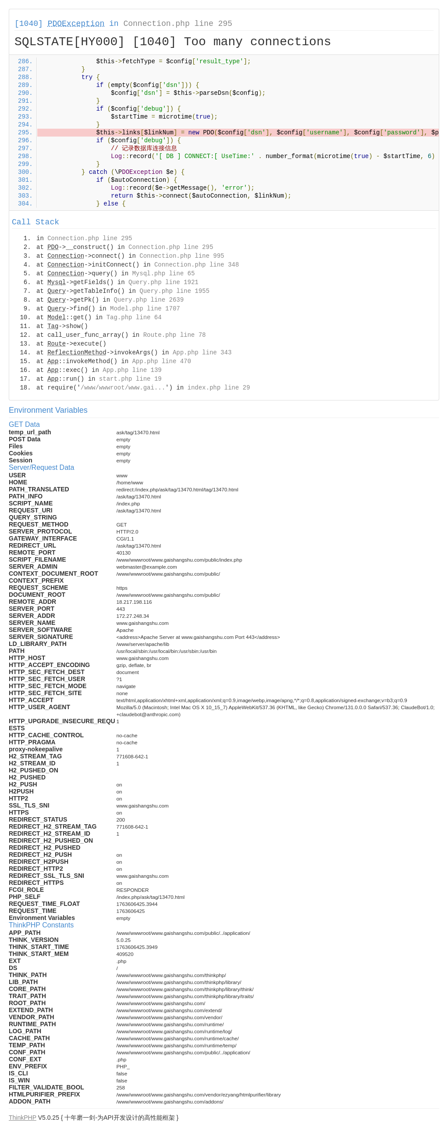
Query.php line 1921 (163, 282)
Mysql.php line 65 (163, 273)
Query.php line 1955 (174, 291)
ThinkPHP (22, 1117)
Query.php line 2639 (149, 299)
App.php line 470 (161, 361)
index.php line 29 (218, 387)
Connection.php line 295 (177, 23)
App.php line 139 (132, 370)
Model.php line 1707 (145, 308)
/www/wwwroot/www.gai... (123, 387)
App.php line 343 (202, 352)
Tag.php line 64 (134, 317)
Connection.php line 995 (181, 256)
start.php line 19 (130, 378)
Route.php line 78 (174, 335)
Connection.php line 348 (196, 264)
